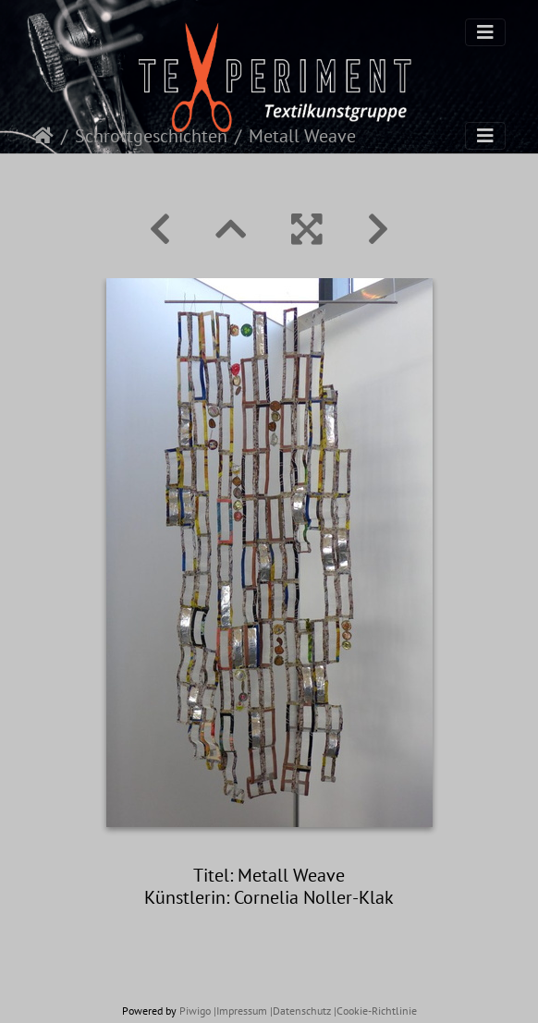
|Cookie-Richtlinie (375, 1010)
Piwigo (195, 1010)
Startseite (43, 136)
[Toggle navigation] (485, 32)
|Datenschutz (300, 1010)
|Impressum (240, 1010)
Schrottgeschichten (151, 136)
